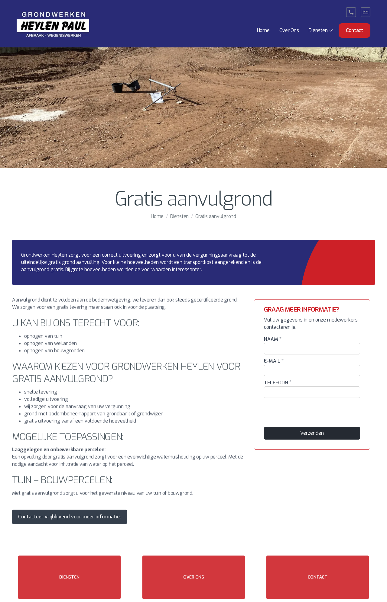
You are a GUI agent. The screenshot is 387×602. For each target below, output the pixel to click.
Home (263, 30)
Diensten (179, 216)
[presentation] (310, 412)
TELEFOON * (277, 382)
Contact (354, 30)
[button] (321, 30)
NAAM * (272, 339)
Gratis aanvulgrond (215, 216)
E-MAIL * (274, 361)
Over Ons (289, 30)
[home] (53, 24)
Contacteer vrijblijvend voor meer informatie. (69, 517)
